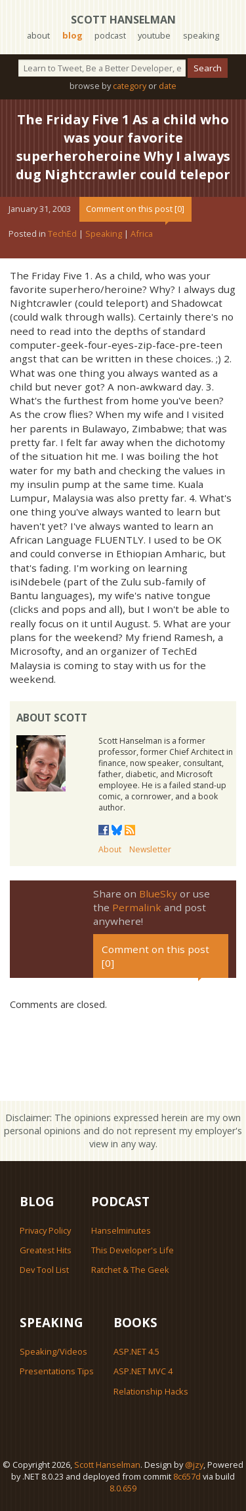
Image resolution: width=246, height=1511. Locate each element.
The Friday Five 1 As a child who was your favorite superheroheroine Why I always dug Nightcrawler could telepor (123, 147)
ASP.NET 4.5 (136, 1351)
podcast (110, 35)
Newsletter (150, 849)
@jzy (194, 1464)
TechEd (62, 233)
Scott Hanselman (123, 19)
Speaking (103, 233)
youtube (154, 35)
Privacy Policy (45, 1230)
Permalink (136, 907)
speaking (201, 35)
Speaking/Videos (53, 1351)
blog (72, 35)
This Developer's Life (132, 1250)
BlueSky (158, 893)
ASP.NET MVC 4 (143, 1371)
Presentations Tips (57, 1371)
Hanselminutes (121, 1230)
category (129, 86)
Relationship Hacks (150, 1391)
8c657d (187, 1476)
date (167, 86)
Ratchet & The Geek (130, 1270)
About (109, 849)
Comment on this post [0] (135, 209)
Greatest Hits (46, 1250)
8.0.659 (123, 1488)
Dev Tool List (44, 1270)
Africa (142, 233)
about (38, 35)
